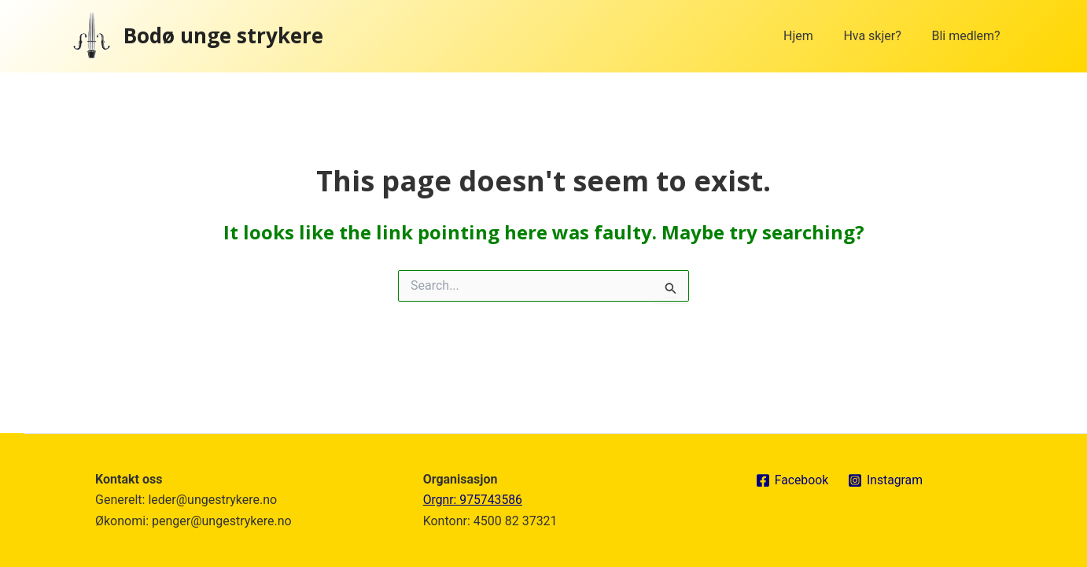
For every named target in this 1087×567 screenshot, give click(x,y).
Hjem (812, 35)
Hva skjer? (879, 35)
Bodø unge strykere (223, 35)
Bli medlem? (968, 35)
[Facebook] (792, 480)
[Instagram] (887, 480)
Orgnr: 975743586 (473, 499)
